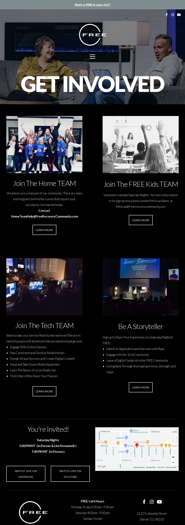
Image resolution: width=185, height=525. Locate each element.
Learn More (44, 230)
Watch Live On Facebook (26, 473)
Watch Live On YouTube (70, 473)
